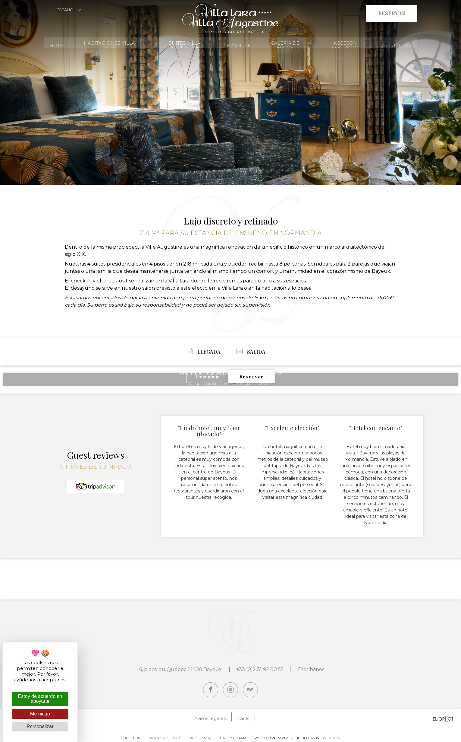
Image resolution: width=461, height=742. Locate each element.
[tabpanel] (230, 95)
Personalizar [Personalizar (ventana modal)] (40, 726)
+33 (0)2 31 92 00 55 (259, 669)
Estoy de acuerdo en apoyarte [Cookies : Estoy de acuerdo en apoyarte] (40, 699)
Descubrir (207, 376)
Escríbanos (312, 669)
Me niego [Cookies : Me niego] (40, 713)
